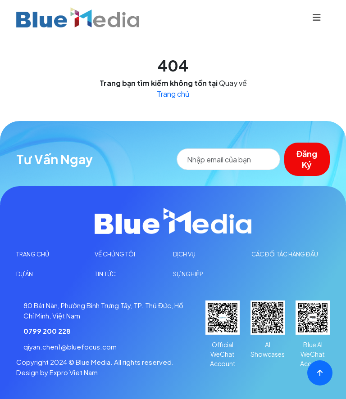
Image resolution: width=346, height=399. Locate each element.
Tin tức (105, 274)
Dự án (24, 274)
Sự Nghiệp (188, 274)
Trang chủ (173, 94)
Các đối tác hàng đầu (284, 254)
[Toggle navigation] (317, 17)
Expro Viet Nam (74, 372)
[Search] (229, 159)
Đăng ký (307, 159)
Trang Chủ (32, 254)
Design (27, 372)
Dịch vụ (184, 254)
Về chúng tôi (115, 254)
